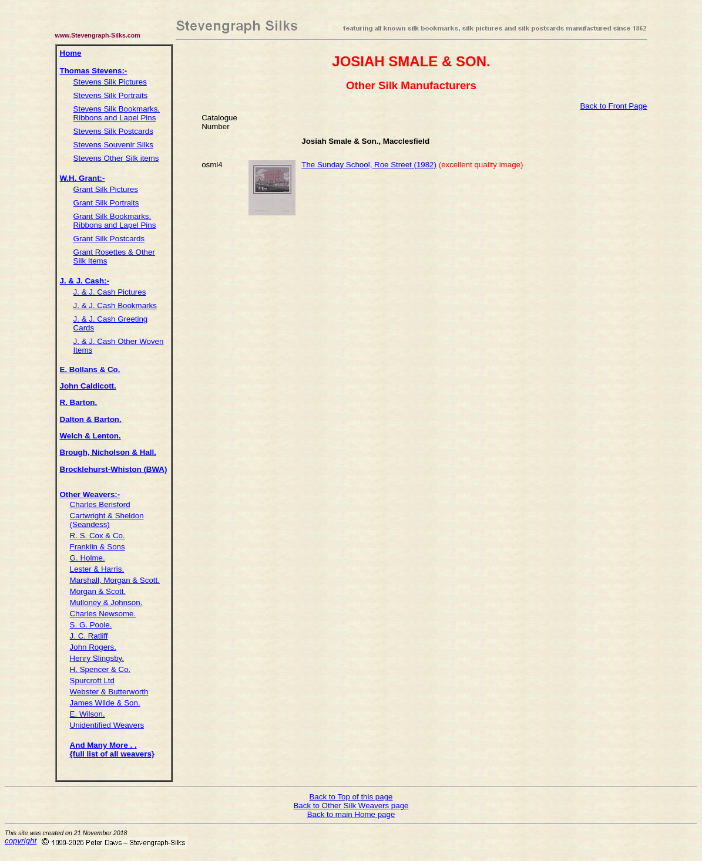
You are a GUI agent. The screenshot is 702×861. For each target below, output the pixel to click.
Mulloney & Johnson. (106, 602)
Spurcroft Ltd (92, 680)
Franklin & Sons (97, 546)
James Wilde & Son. (105, 702)
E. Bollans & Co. (90, 369)
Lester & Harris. (97, 569)
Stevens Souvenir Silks (113, 144)
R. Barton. (79, 402)
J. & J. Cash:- (84, 280)
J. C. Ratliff (89, 636)
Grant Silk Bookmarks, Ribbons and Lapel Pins (114, 220)
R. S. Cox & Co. (97, 535)
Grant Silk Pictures (105, 189)
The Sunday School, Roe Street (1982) (368, 164)
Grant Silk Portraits (106, 202)
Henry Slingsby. (97, 658)
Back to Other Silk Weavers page (350, 805)
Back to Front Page (613, 106)
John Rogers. (93, 647)
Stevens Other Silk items (116, 158)
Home (71, 53)
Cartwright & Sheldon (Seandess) (107, 520)
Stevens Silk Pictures (110, 81)
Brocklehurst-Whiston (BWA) (113, 469)
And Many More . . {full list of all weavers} (112, 749)
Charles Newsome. (103, 613)
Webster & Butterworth (109, 691)
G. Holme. (87, 557)
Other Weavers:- (90, 494)
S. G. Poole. (91, 624)
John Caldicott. (88, 385)
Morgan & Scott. (98, 591)
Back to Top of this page (350, 796)
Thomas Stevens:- (93, 70)
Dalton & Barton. (91, 419)
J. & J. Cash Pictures (109, 292)
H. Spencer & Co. (100, 669)
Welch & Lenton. (90, 435)
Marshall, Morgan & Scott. (115, 580)
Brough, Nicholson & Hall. (108, 452)
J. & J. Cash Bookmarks (115, 305)
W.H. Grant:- (82, 178)
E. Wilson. (87, 714)
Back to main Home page (351, 814)
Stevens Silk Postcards (113, 131)
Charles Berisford (100, 504)
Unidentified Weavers (107, 725)
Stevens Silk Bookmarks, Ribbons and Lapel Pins (116, 113)
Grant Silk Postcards (109, 238)
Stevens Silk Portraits (110, 95)
